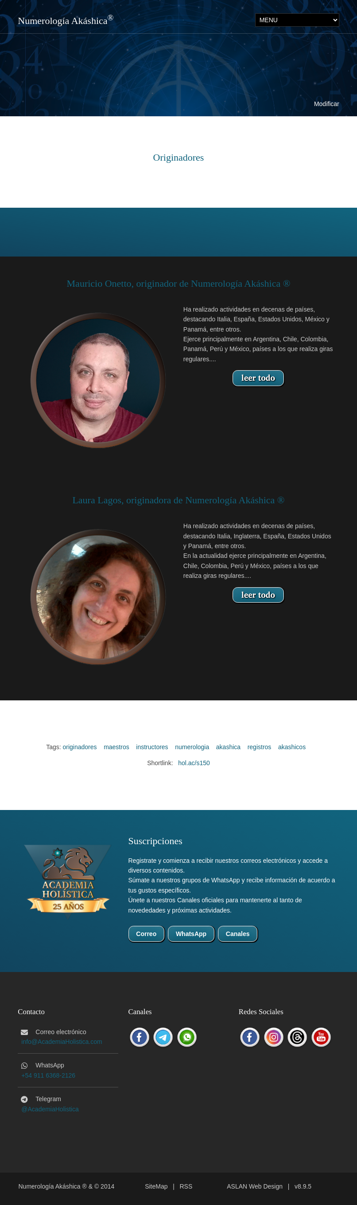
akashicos (292, 747)
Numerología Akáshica (62, 20)
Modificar (326, 103)
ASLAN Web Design (255, 1186)
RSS (186, 1186)
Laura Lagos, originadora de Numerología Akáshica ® (178, 500)
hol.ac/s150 (194, 762)
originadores (80, 747)
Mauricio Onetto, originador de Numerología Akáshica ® (179, 283)
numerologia (192, 747)
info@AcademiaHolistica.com (61, 1041)
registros (260, 747)
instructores (152, 747)
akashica (228, 747)
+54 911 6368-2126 (48, 1075)
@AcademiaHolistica (49, 1109)
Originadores (178, 157)
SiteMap (156, 1186)
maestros (116, 747)
